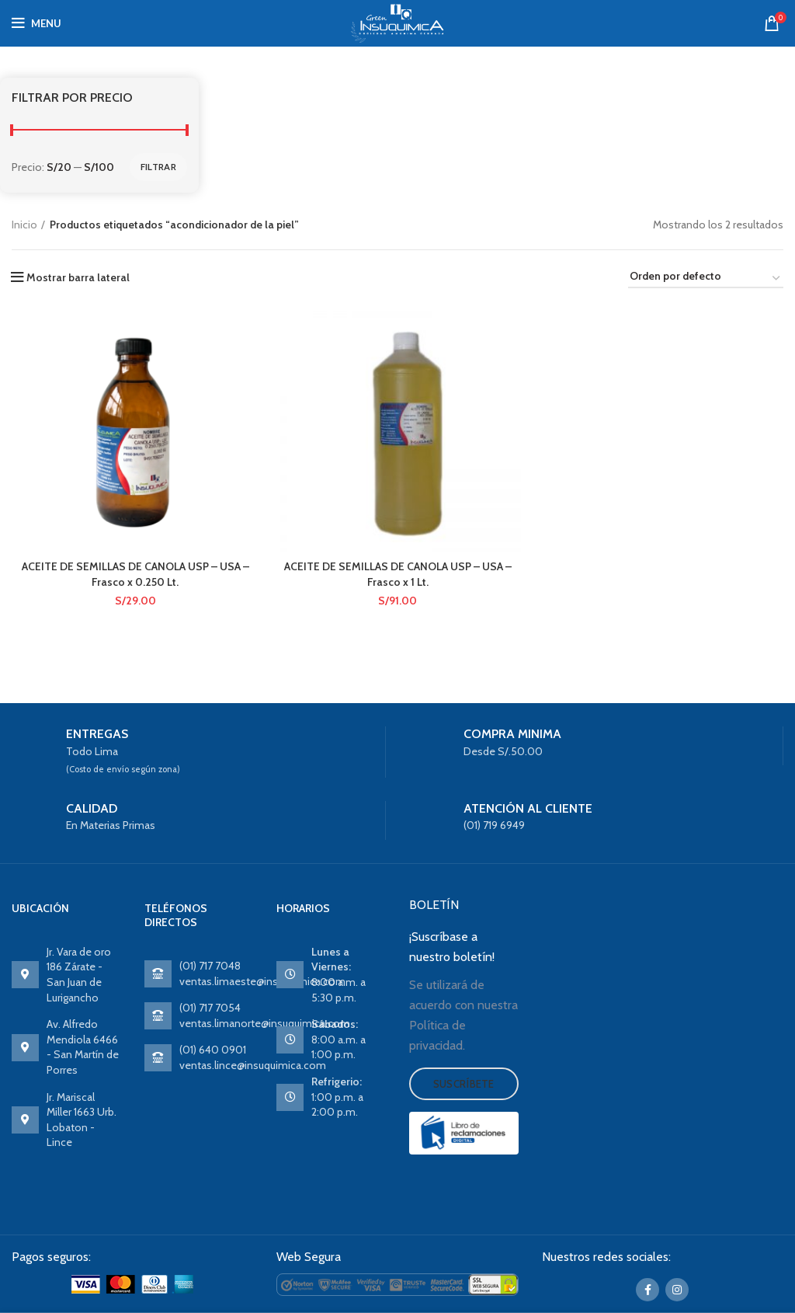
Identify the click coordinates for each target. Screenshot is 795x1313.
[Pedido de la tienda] (705, 279)
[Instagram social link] (677, 1289)
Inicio (24, 225)
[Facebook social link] (647, 1289)
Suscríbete (464, 1084)
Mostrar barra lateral (78, 277)
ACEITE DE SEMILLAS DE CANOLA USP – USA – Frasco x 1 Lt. (398, 574)
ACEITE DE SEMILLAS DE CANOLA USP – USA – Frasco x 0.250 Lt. (135, 574)
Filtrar (158, 166)
